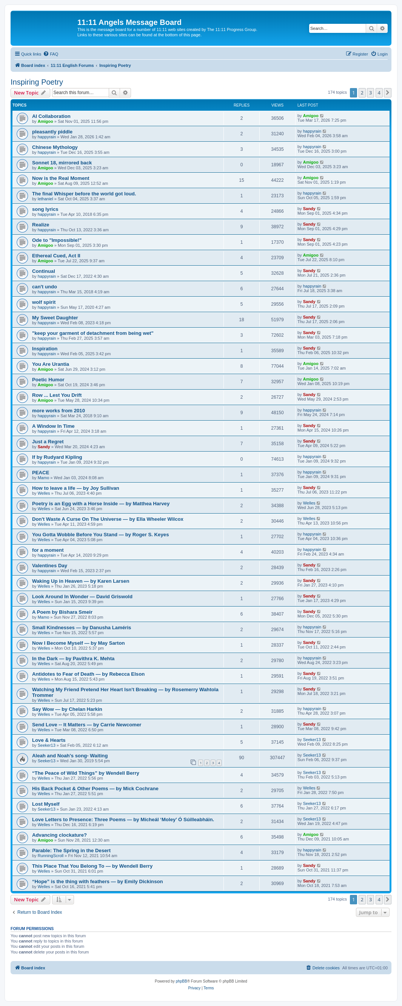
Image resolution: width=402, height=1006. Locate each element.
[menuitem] (50, 54)
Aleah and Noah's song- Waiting (70, 755)
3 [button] (370, 92)
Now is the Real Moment (60, 178)
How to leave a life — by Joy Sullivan (75, 488)
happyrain (47, 137)
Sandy (309, 208)
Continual (43, 271)
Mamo (43, 477)
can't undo (44, 286)
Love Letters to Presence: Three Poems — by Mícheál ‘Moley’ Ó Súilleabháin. (123, 819)
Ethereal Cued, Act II (56, 255)
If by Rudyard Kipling (57, 457)
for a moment (48, 550)
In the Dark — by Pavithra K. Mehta (73, 658)
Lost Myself (46, 804)
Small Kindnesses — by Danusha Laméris (81, 627)
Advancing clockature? (59, 835)
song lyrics (45, 209)
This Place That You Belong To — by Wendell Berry (92, 866)
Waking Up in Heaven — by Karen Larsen (80, 581)
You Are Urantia (50, 364)
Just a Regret (48, 441)
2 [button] (362, 92)
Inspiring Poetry (37, 82)
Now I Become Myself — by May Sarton (78, 643)
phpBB (181, 981)
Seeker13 (46, 745)
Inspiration (44, 348)
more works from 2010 (58, 410)
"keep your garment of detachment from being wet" (93, 333)
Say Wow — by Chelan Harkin (67, 709)
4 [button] (379, 92)
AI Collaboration (51, 116)
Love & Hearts (49, 740)
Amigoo (45, 121)
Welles (44, 493)
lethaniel (45, 199)
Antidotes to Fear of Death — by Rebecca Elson (88, 674)
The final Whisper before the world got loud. (84, 194)
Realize (40, 225)
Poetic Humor (48, 379)
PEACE (40, 472)
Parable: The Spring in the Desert (71, 850)
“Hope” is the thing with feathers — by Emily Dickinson (97, 881)
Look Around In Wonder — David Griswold (82, 596)
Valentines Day (49, 565)
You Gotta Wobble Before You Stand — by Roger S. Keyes (100, 534)
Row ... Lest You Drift (57, 395)
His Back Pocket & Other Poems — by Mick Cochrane (95, 788)
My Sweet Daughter (55, 317)
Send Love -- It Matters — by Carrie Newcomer (86, 724)
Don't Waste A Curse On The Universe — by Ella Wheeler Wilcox (107, 519)
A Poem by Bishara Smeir (62, 612)
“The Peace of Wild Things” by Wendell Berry (85, 773)
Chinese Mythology (55, 147)
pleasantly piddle (52, 132)
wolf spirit (43, 302)
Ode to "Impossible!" (57, 240)
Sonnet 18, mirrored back (62, 163)
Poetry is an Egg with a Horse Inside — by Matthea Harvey (100, 503)
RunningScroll (50, 855)
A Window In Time (53, 426)
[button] (387, 92)
